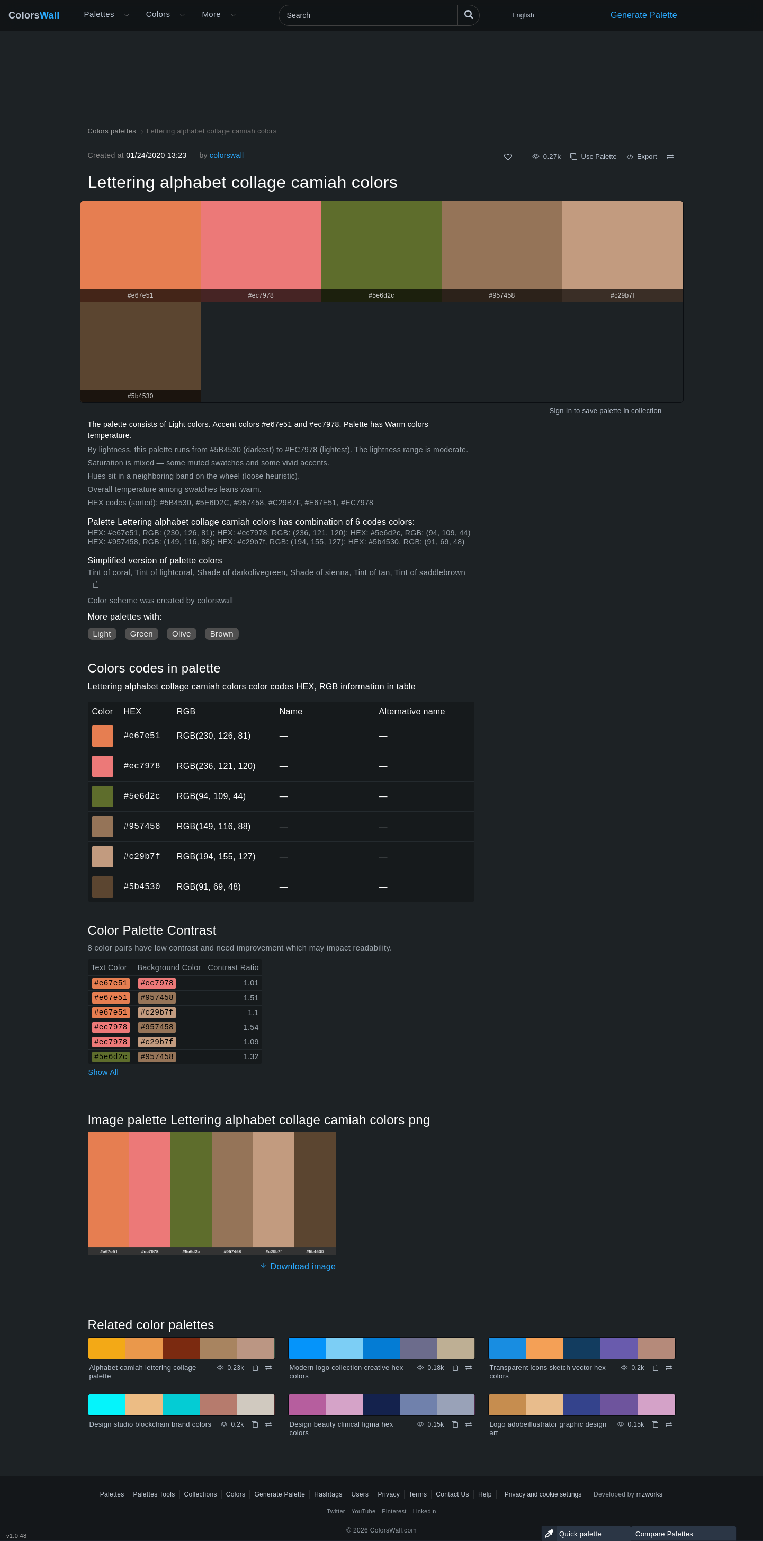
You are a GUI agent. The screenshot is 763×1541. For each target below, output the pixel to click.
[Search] (379, 15)
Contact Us (452, 1494)
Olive (181, 633)
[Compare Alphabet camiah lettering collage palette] (268, 1367)
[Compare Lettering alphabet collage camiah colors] (670, 157)
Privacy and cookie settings (543, 1494)
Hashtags (328, 1494)
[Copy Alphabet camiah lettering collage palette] (254, 1367)
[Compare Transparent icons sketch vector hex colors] (669, 1367)
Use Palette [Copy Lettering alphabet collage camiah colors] (593, 156)
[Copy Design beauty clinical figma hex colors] (455, 1424)
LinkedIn (424, 1511)
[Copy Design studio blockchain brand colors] (254, 1424)
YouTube (363, 1511)
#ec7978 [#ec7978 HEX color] (103, 759)
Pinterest (394, 1511)
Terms (418, 1494)
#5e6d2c (142, 796)
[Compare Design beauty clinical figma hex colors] (468, 1424)
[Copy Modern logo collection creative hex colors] (455, 1367)
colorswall (227, 155)
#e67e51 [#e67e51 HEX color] (103, 728)
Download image (297, 1266)
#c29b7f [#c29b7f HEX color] (103, 849)
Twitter (336, 1511)
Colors (34, 15)
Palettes (99, 14)
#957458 (142, 826)
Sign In (560, 411)
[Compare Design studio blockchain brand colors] (268, 1424)
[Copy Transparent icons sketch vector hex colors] (655, 1367)
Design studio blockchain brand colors (150, 1424)
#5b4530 (142, 886)
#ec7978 (142, 766)
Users (360, 1494)
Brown (222, 633)
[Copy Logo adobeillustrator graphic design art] (655, 1424)
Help (485, 1494)
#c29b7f (142, 856)
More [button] (211, 14)
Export (641, 156)
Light (102, 633)
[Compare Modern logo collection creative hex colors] (468, 1367)
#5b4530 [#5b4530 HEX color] (103, 879)
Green (141, 633)
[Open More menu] (126, 15)
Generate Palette (644, 15)
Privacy (389, 1494)
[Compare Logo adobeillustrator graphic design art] (669, 1424)
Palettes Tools (154, 1494)
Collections (200, 1494)
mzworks (649, 1494)
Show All (103, 1072)
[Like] (508, 157)
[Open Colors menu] (182, 15)
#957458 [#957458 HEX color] (103, 819)
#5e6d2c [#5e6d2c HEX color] (103, 789)
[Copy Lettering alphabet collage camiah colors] (96, 584)
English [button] (523, 15)
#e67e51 (142, 735)
